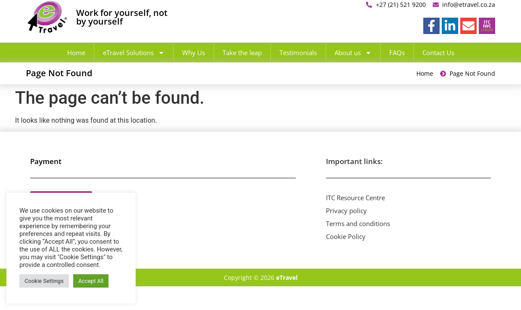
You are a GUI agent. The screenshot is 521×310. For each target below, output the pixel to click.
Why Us (193, 52)
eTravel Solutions (133, 52)
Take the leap (242, 52)
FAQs (397, 52)
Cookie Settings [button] (44, 281)
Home (76, 52)
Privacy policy (346, 210)
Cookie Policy (346, 236)
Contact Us (438, 52)
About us (353, 52)
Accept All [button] (91, 281)
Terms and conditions (358, 223)
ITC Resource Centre (355, 197)
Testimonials (298, 52)
